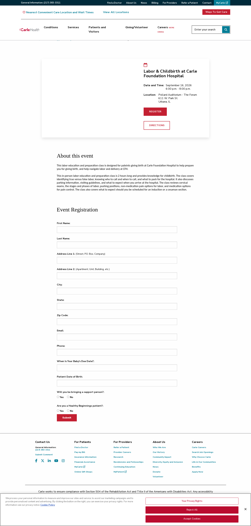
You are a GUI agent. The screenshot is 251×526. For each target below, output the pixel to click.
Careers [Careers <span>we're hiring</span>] (166, 29)
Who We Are (159, 447)
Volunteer (158, 476)
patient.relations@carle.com (183, 496)
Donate (156, 471)
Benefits (196, 466)
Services (73, 27)
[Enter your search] (211, 29)
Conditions (51, 27)
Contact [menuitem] (206, 2)
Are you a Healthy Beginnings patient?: (80, 405)
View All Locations (116, 12)
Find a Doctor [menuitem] (114, 2)
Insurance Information (85, 457)
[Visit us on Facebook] (36, 461)
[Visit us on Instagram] (63, 461)
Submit (66, 417)
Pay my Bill (79, 452)
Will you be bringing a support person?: (80, 392)
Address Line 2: (66, 269)
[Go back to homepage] (29, 29)
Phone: (61, 346)
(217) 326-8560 (110, 496)
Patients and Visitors (97, 29)
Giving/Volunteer (136, 27)
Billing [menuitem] (155, 2)
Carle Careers (199, 447)
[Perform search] (226, 29)
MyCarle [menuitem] (220, 2)
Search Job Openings (202, 452)
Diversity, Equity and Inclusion (168, 462)
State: (60, 300)
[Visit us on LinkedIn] (49, 461)
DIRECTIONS (156, 125)
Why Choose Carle (201, 457)
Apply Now (197, 471)
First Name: (63, 223)
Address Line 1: (66, 254)
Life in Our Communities (204, 462)
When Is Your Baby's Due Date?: (75, 361)
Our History (159, 452)
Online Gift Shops (83, 471)
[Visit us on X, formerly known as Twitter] (42, 461)
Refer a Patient (121, 447)
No (71, 397)
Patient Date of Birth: (70, 376)
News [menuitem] (144, 2)
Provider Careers (122, 452)
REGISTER (155, 111)
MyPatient (120, 471)
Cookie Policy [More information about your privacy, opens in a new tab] (47, 511)
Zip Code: (62, 315)
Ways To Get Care (216, 12)
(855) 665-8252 (149, 496)
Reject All (192, 516)
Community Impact (162, 457)
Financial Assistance (84, 462)
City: (59, 284)
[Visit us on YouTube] (56, 461)
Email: (60, 330)
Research (118, 457)
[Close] (245, 516)
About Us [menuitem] (131, 2)
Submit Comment (44, 454)
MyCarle (79, 466)
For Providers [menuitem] (170, 2)
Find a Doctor (81, 447)
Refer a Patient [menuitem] (189, 2)
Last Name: (63, 238)
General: (40, 2)
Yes (62, 397)
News (156, 466)
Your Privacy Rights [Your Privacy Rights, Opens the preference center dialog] (192, 507)
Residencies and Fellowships (128, 462)
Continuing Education (124, 466)
